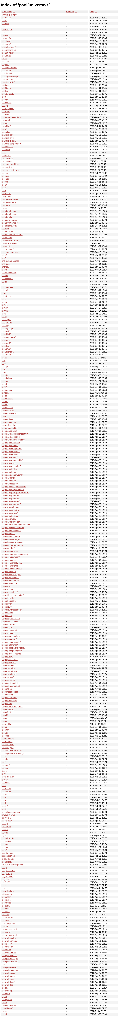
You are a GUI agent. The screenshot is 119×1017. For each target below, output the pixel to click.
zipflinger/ (6, 320)
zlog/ (4, 868)
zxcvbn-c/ (6, 818)
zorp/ (4, 721)
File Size (70, 12)
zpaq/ (4, 727)
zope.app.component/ (12, 448)
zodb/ (4, 396)
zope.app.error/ (9, 463)
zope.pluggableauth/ (11, 642)
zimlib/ (5, 305)
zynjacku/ (6, 841)
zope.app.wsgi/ (9, 519)
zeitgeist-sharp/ (9, 202)
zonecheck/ (7, 407)
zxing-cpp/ (7, 821)
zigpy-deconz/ (8, 870)
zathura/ (6, 150)
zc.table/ (6, 906)
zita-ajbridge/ (8, 328)
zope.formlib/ (8, 598)
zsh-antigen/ (7, 748)
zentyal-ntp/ (7, 991)
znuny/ (5, 988)
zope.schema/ (8, 665)
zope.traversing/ (9, 701)
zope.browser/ (8, 534)
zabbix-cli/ (6, 103)
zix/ (3, 361)
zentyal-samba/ (9, 938)
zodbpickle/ (7, 399)
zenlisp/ (5, 229)
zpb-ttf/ (5, 730)
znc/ (4, 26)
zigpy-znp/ (7, 874)
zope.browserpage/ (11, 539)
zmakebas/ (7, 378)
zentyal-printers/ (9, 941)
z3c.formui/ (7, 73)
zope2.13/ (6, 712)
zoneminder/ (8, 53)
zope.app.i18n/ (9, 481)
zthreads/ (6, 791)
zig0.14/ (6, 879)
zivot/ (4, 358)
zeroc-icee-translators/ (12, 235)
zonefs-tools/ (8, 410)
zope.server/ (8, 677)
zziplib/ (5, 62)
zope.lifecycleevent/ (11, 621)
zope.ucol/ (7, 704)
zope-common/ (9, 422)
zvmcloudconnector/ (11, 812)
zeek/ (4, 1011)
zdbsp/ (5, 182)
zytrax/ (5, 847)
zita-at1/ (6, 331)
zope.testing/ (8, 695)
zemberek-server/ (10, 214)
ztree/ (4, 794)
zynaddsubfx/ (8, 838)
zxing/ (5, 824)
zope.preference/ (10, 645)
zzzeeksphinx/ (8, 856)
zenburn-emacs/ (9, 220)
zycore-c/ (6, 827)
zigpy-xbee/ (7, 287)
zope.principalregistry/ (12, 651)
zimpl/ (5, 308)
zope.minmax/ (8, 633)
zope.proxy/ (7, 657)
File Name (7, 12)
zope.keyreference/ (11, 618)
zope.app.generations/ (12, 475)
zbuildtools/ (7, 1008)
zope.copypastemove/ (12, 569)
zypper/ (5, 844)
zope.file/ (6, 897)
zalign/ (5, 106)
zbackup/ (6, 155)
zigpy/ (5, 290)
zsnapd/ (6, 765)
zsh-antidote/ (8, 744)
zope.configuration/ (11, 557)
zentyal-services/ (10, 961)
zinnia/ (5, 311)
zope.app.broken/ (10, 446)
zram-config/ (8, 739)
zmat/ (4, 384)
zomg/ (5, 405)
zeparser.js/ (7, 232)
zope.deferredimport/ (11, 574)
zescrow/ (6, 932)
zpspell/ (5, 736)
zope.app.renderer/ (11, 501)
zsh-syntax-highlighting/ (13, 753)
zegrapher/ (7, 196)
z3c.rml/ (6, 912)
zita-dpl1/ (6, 343)
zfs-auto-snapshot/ (10, 261)
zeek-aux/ (6, 194)
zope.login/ (7, 627)
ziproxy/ (5, 325)
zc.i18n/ (5, 914)
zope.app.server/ (10, 513)
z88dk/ (5, 100)
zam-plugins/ (8, 109)
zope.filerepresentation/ (12, 595)
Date (92, 12)
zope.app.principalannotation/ (15, 492)
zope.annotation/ (9, 431)
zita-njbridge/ (8, 352)
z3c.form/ (6, 70)
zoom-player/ (8, 419)
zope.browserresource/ (12, 542)
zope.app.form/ (9, 472)
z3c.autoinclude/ (9, 67)
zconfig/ (5, 179)
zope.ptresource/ (10, 660)
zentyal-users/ (8, 976)
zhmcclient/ (7, 279)
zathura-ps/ (7, 147)
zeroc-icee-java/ (9, 929)
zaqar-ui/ (6, 120)
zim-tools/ (6, 296)
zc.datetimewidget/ (10, 164)
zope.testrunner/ (9, 698)
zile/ (4, 293)
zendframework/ (9, 226)
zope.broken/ (8, 891)
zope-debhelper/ (9, 425)
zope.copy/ (7, 944)
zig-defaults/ (7, 876)
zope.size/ (7, 903)
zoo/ (4, 416)
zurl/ (4, 803)
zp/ (3, 964)
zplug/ (5, 733)
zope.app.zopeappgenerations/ (16, 525)
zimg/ (4, 302)
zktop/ (5, 366)
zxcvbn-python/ (9, 923)
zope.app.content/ (10, 454)
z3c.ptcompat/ (8, 79)
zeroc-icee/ (7, 237)
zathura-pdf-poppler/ (11, 144)
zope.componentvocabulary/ (15, 554)
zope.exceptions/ (10, 592)
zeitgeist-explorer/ (10, 199)
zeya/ (4, 1002)
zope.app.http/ (8, 478)
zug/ (4, 797)
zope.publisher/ (9, 662)
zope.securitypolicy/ (11, 671)
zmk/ (4, 387)
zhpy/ (4, 281)
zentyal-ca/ (7, 1000)
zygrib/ (5, 832)
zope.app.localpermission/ (14, 487)
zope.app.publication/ (12, 495)
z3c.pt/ (5, 926)
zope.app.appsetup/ (11, 437)
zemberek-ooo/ (9, 211)
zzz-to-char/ (7, 853)
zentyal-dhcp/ (8, 982)
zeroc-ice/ (6, 18)
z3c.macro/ (7, 894)
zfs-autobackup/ (9, 935)
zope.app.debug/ (10, 457)
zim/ (4, 299)
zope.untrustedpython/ (12, 706)
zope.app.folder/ (9, 469)
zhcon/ (5, 276)
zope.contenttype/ (10, 566)
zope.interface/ (9, 1005)
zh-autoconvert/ (9, 273)
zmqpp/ (5, 393)
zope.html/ (7, 604)
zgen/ (4, 270)
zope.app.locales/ (10, 484)
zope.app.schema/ (10, 507)
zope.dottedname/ (10, 580)
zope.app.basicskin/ (11, 443)
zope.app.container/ (11, 451)
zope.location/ (8, 624)
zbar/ (4, 21)
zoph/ (4, 718)
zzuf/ (4, 850)
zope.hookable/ (9, 601)
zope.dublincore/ (9, 583)
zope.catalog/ (8, 548)
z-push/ (5, 65)
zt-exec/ (6, 783)
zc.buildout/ (7, 158)
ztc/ (4, 786)
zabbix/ (5, 23)
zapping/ (6, 114)
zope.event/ (7, 589)
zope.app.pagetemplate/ (13, 490)
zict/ (4, 284)
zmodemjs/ (7, 390)
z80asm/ (6, 85)
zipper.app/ (7, 322)
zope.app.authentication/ (13, 440)
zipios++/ (6, 44)
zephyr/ (5, 35)
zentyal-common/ (10, 970)
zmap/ (5, 381)
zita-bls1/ (6, 334)
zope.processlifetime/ (11, 654)
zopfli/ (5, 715)
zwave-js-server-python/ (13, 865)
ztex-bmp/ (6, 788)
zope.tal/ (6, 909)
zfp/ (4, 258)
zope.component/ (10, 551)
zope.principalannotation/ (13, 648)
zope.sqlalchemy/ (10, 683)
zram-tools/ (7, 742)
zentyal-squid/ (8, 973)
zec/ (4, 188)
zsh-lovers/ (7, 920)
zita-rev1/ (6, 355)
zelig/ (4, 208)
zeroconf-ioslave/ (10, 240)
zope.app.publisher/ (11, 498)
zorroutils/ (6, 724)
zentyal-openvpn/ (10, 958)
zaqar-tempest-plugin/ (12, 117)
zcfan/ (5, 173)
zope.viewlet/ (8, 709)
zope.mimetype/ (9, 630)
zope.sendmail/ (9, 674)
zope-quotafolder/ (10, 428)
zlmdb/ (5, 375)
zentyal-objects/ (9, 967)
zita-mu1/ (6, 349)
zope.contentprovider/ (12, 563)
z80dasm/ (6, 88)
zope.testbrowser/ (10, 692)
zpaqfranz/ (7, 862)
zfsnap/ (5, 267)
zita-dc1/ (6, 340)
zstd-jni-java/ (8, 777)
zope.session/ (8, 680)
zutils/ (5, 806)
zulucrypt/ (6, 56)
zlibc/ (4, 372)
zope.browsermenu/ (11, 536)
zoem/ (5, 402)
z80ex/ (5, 91)
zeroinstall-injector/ (10, 243)
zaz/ (4, 152)
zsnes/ (5, 768)
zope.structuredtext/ (11, 686)
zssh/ (4, 771)
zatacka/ (6, 132)
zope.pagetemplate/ (11, 636)
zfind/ (4, 1014)
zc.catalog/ (7, 161)
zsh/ (4, 756)
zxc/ (4, 888)
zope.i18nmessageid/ (12, 610)
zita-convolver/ (8, 337)
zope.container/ (9, 560)
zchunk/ (5, 176)
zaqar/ (5, 123)
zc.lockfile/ (7, 167)
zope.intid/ (7, 616)
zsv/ (4, 885)
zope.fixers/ (7, 947)
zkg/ (4, 364)
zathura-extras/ (9, 141)
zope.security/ (8, 668)
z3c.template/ (8, 82)
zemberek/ (7, 217)
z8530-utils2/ (8, 94)
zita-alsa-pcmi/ (8, 47)
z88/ (4, 97)
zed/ (4, 191)
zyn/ (4, 835)
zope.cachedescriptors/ (12, 545)
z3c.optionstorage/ (10, 76)
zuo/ (4, 800)
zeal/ (4, 185)
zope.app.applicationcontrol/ (15, 434)
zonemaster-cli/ (9, 413)
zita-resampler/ (9, 50)
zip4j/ (4, 317)
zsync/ (5, 780)
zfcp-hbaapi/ (7, 249)
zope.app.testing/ (10, 516)
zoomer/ (6, 994)
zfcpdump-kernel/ (10, 252)
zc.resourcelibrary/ (10, 170)
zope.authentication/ (11, 531)
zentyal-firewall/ (9, 953)
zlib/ (4, 369)
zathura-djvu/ (8, 138)
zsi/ (3, 762)
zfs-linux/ (6, 41)
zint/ (4, 314)
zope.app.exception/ (11, 466)
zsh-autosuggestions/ (12, 750)
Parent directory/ (9, 15)
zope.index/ (7, 613)
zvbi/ (4, 59)
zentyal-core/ (8, 979)
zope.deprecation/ (10, 578)
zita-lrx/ (5, 346)
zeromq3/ (6, 38)
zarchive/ (6, 126)
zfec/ (4, 255)
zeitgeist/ (6, 205)
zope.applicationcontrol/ (13, 528)
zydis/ (5, 830)
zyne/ (4, 997)
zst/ (4, 774)
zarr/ (4, 129)
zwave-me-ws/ (8, 815)
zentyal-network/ (9, 956)
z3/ (3, 32)
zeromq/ (6, 246)
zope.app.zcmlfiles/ (11, 522)
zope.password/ (9, 639)
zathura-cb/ (7, 135)
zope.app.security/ (10, 510)
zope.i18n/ (7, 607)
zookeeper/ (7, 29)
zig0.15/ (6, 882)
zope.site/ (6, 900)
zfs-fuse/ (6, 264)
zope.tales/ (7, 689)
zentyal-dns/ (7, 985)
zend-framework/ (10, 223)
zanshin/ (6, 111)
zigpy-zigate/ (8, 859)
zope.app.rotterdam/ (11, 504)
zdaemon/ (6, 950)
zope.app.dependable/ (12, 460)
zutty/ (4, 809)
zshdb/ (5, 759)
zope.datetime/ (9, 572)
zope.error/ (7, 586)
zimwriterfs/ (7, 917)
